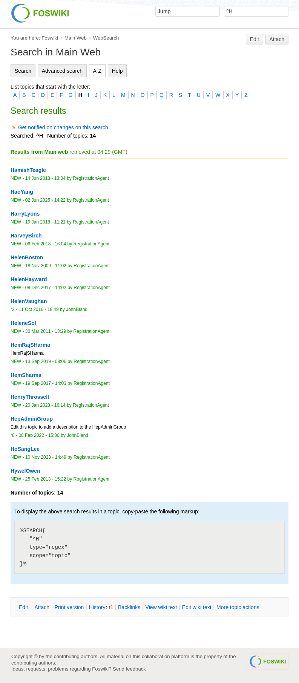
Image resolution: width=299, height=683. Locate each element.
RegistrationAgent (91, 178)
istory (97, 607)
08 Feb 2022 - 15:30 (38, 435)
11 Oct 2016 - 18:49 (38, 309)
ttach (41, 607)
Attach (277, 39)
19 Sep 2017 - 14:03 (45, 383)
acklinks (129, 607)
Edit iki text (197, 607)
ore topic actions (237, 607)
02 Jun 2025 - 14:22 (45, 200)
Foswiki (49, 38)
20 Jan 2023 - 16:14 (45, 405)
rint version (69, 607)
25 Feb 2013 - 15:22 (45, 479)
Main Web (75, 38)
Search (23, 71)
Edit (254, 39)
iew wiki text (161, 607)
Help (117, 71)
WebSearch (106, 38)
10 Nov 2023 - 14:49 (45, 457)
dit (24, 607)
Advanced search (62, 71)
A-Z (97, 71)
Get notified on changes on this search (63, 127)
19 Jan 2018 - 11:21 (45, 222)
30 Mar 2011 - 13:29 (45, 331)
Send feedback (129, 669)
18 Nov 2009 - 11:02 (45, 265)
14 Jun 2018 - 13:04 (45, 178)
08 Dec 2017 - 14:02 (45, 287)
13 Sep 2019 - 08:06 (45, 361)
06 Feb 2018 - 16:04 (45, 244)
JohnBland (76, 309)
